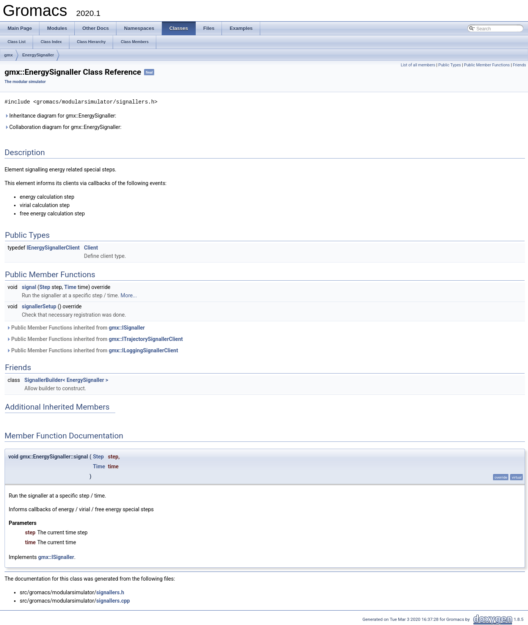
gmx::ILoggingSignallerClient (143, 350)
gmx (8, 55)
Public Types (449, 65)
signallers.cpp (113, 600)
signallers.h (110, 592)
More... (129, 295)
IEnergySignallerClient (53, 247)
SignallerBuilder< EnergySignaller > (66, 380)
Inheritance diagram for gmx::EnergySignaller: (60, 115)
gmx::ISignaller (127, 327)
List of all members (418, 65)
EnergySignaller (38, 55)
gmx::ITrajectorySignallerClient (146, 339)
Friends (519, 65)
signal (29, 287)
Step (44, 287)
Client (91, 247)
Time (70, 287)
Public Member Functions (487, 65)
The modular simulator (25, 81)
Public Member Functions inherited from (75, 327)
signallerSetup (39, 306)
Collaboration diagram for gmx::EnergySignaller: (63, 127)
